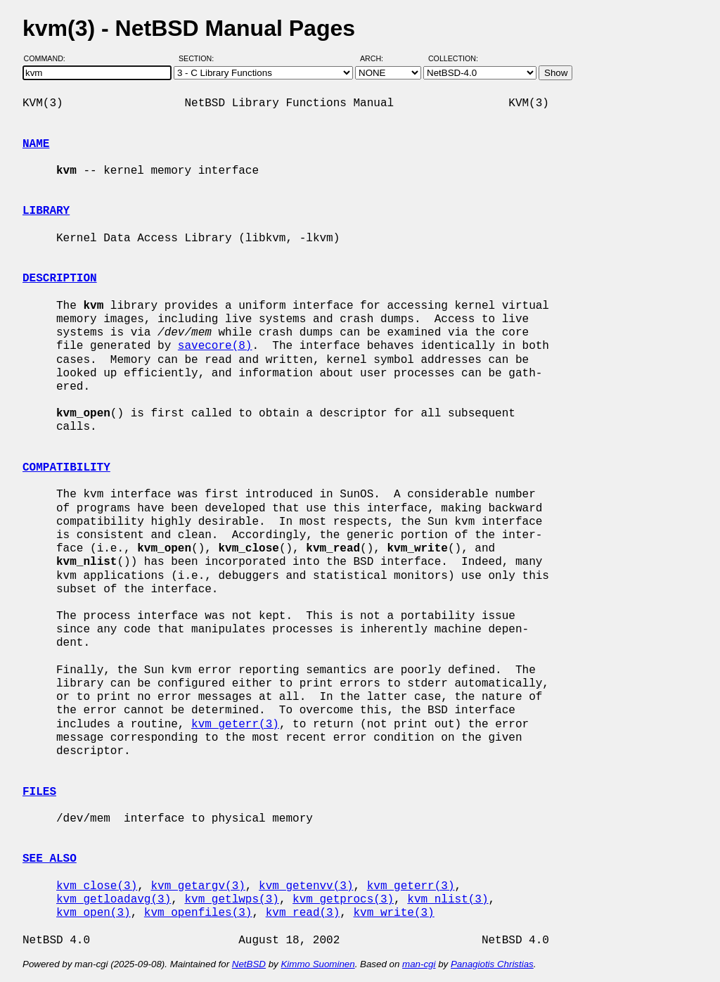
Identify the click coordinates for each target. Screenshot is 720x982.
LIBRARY (46, 211)
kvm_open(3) (93, 913)
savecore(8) (215, 346)
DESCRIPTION (59, 278)
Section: (199, 58)
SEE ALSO (49, 859)
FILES (39, 792)
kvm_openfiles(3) (198, 913)
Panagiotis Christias (492, 964)
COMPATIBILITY (66, 468)
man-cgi (418, 964)
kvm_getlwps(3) (231, 899)
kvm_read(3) (303, 913)
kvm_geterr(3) (235, 724)
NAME (35, 144)
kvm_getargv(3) (197, 886)
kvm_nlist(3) (447, 899)
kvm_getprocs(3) (343, 899)
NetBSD (249, 964)
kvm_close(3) (96, 886)
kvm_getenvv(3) (306, 886)
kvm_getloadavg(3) (113, 899)
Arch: (378, 58)
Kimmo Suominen (317, 964)
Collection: (453, 58)
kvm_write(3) (393, 913)
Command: (49, 58)
